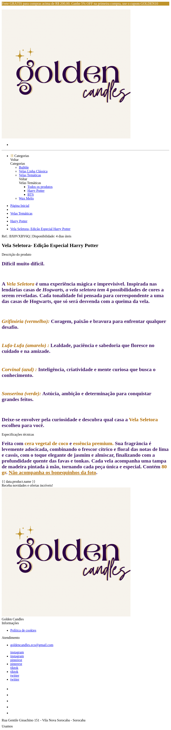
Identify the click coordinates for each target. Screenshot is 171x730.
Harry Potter (36, 190)
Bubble (24, 167)
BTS (30, 194)
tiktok (14, 668)
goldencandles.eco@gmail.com (31, 645)
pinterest (16, 660)
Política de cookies (23, 630)
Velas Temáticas (30, 175)
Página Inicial (19, 205)
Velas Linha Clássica (33, 171)
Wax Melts (26, 198)
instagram (17, 652)
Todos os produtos (40, 187)
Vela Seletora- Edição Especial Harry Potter (40, 229)
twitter (14, 675)
